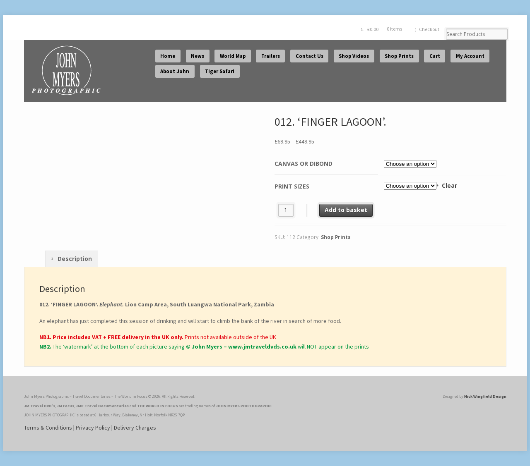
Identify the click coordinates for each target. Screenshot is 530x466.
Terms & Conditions (48, 427)
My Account (470, 56)
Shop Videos (354, 56)
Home (167, 56)
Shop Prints (399, 56)
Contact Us (309, 56)
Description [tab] (74, 259)
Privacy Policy (93, 427)
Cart (434, 56)
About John (174, 71)
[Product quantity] (286, 210)
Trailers (270, 56)
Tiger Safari (219, 71)
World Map (233, 56)
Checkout (429, 29)
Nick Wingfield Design (485, 396)
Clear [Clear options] (449, 185)
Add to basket (346, 210)
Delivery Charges (135, 427)
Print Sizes (292, 186)
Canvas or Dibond (303, 163)
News (197, 56)
